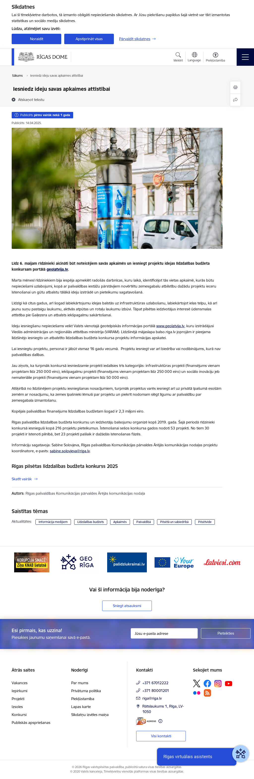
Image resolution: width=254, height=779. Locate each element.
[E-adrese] (146, 721)
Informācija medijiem (53, 522)
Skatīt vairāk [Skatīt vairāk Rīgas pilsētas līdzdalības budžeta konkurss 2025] (22, 479)
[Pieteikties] (226, 633)
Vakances (20, 683)
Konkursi (19, 714)
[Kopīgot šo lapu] (235, 100)
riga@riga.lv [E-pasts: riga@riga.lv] (152, 698)
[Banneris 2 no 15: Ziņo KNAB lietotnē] (79, 562)
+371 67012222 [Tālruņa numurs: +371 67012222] (155, 683)
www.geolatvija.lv (170, 326)
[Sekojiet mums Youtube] (228, 683)
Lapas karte (81, 706)
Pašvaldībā (143, 522)
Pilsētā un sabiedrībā (174, 522)
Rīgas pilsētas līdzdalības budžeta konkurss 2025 (65, 466)
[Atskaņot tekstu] (31, 99)
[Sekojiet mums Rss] (207, 692)
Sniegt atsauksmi (127, 605)
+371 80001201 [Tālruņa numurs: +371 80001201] (155, 690)
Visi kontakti (161, 736)
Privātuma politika (86, 690)
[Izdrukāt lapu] (235, 87)
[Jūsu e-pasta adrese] (164, 633)
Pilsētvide (205, 522)
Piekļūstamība (82, 698)
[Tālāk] (234, 562)
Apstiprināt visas (89, 38)
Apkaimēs (120, 522)
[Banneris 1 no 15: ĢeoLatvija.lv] (32, 562)
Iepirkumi (19, 690)
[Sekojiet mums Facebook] (207, 683)
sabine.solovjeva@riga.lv (70, 451)
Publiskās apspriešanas (31, 722)
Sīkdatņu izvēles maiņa (90, 714)
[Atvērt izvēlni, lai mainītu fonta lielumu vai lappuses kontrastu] (215, 58)
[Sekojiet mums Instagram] (218, 683)
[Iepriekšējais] (20, 562)
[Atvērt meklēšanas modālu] (178, 58)
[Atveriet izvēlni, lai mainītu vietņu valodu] (194, 57)
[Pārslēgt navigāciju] (245, 57)
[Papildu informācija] (160, 721)
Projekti (18, 698)
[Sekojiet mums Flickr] (196, 693)
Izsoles (17, 706)
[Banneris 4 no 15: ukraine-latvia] (174, 562)
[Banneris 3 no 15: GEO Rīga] (127, 562)
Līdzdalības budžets (90, 522)
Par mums (79, 683)
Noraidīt (36, 38)
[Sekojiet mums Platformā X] (196, 683)
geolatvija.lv (57, 269)
